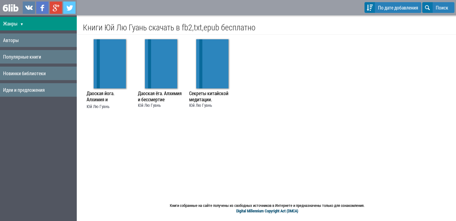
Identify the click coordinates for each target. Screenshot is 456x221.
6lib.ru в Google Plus (56, 8)
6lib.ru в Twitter (69, 8)
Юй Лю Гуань (98, 106)
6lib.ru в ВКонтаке (29, 8)
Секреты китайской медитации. (208, 96)
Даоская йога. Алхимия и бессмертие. (101, 97)
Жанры (13, 23)
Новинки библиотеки (24, 73)
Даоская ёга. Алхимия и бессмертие (160, 96)
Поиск (435, 7)
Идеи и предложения (24, 90)
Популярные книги (22, 56)
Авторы (11, 40)
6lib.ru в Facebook (42, 8)
